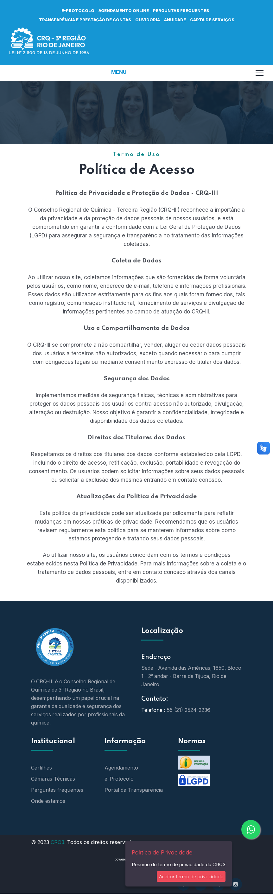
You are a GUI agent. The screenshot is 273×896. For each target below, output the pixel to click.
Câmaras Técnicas (53, 776)
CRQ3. (58, 839)
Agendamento (121, 765)
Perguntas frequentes (57, 787)
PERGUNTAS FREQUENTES (181, 10)
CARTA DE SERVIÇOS (212, 19)
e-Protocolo (119, 776)
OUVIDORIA (147, 19)
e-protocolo (77, 10)
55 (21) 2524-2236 (188, 707)
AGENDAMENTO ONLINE (123, 10)
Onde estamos (48, 798)
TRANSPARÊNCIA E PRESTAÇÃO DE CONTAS (85, 19)
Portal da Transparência (134, 787)
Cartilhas (41, 765)
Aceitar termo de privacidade (191, 876)
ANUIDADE (175, 19)
